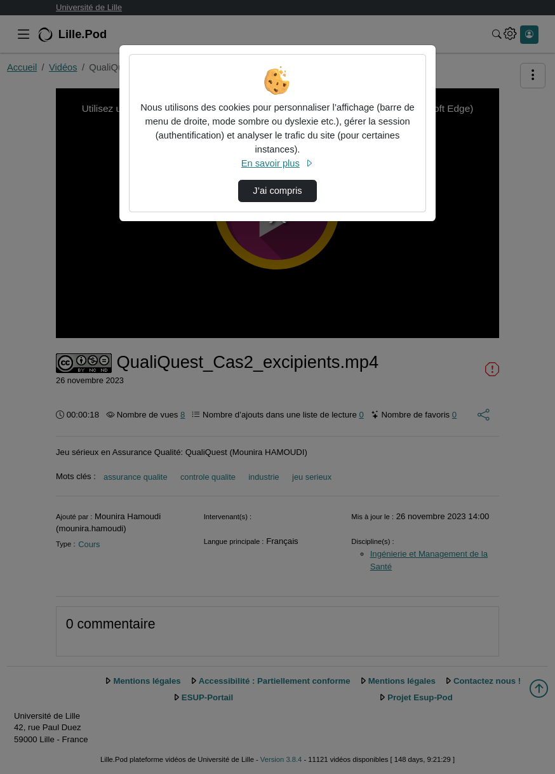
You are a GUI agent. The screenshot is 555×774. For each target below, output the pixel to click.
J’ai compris (277, 191)
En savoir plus (277, 163)
